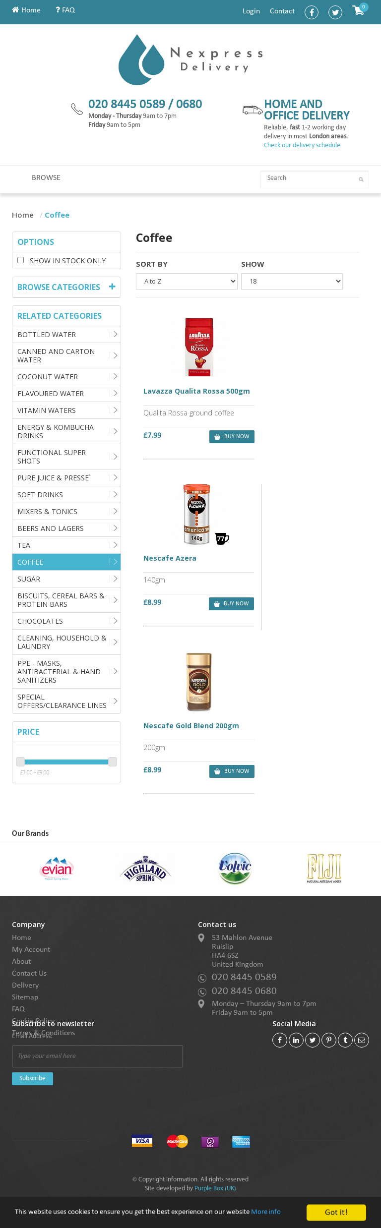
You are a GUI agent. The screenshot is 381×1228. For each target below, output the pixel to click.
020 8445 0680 (244, 991)
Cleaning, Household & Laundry (62, 642)
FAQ (65, 10)
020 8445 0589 (244, 977)
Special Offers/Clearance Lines (62, 701)
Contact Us (29, 974)
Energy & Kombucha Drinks (55, 431)
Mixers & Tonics (47, 511)
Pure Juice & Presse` (54, 477)
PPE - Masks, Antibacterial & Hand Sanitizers (59, 671)
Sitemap (25, 997)
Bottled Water (46, 334)
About (21, 962)
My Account (31, 950)
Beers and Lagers (50, 528)
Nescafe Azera (281, 391)
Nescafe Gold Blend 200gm (191, 557)
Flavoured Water (50, 393)
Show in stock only (61, 260)
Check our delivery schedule (302, 145)
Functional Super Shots (51, 457)
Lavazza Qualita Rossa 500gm (191, 396)
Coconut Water (47, 376)
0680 (189, 105)
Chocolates (40, 621)
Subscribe (32, 1078)
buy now (222, 437)
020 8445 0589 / (132, 105)
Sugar (28, 579)
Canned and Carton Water (56, 355)
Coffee (30, 562)
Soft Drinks (40, 494)
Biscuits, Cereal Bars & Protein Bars (61, 600)
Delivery (25, 986)
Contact (282, 11)
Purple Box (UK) (215, 1188)
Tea (23, 545)
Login (251, 11)
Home (26, 10)
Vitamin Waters (46, 410)
